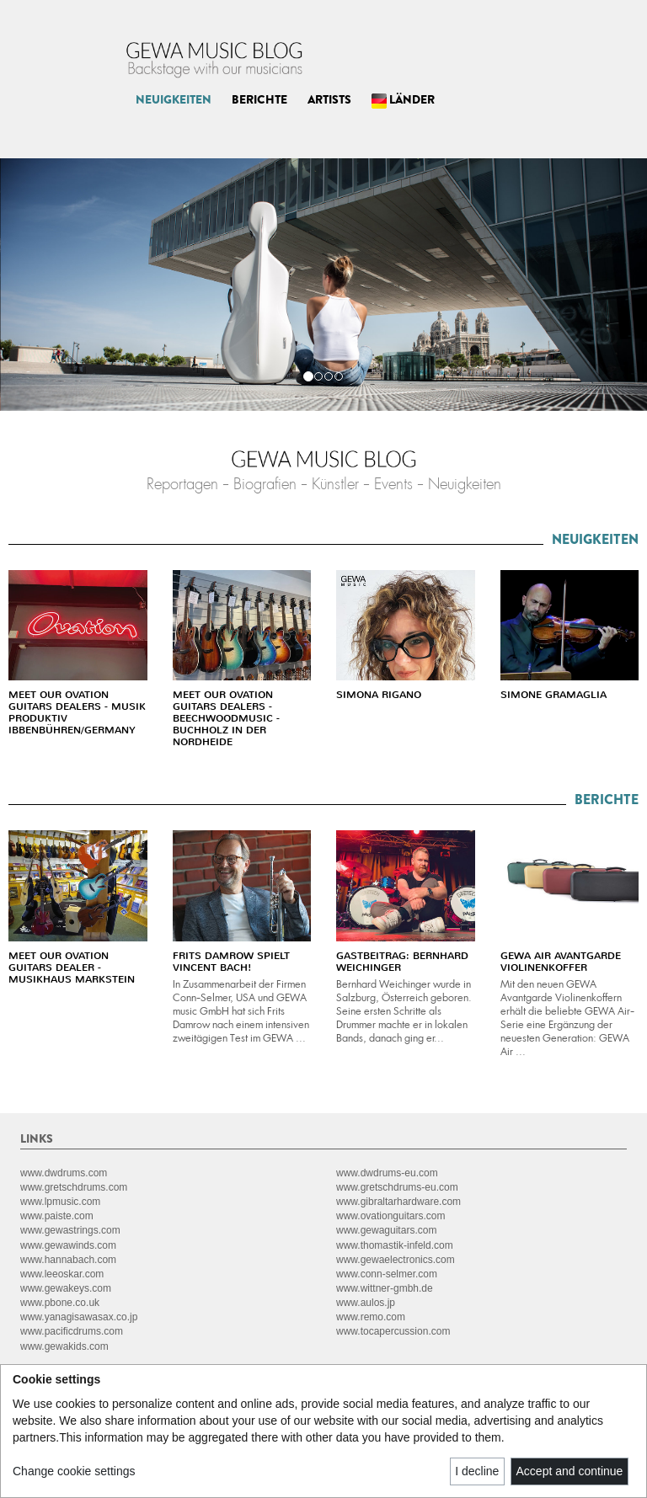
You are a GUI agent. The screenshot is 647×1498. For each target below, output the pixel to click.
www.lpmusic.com (60, 1201)
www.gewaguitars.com (386, 1230)
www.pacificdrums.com (71, 1331)
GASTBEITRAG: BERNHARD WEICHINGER (402, 961)
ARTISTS (329, 99)
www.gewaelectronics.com (395, 1260)
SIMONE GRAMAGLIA (553, 694)
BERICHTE (259, 99)
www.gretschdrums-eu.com (397, 1187)
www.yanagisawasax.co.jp (78, 1317)
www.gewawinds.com (68, 1245)
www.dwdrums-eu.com (387, 1173)
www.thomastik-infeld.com (394, 1245)
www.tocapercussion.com (393, 1331)
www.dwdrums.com (63, 1173)
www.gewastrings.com (70, 1230)
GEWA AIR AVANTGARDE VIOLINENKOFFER (560, 961)
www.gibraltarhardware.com (398, 1201)
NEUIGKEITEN (173, 99)
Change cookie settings (74, 1471)
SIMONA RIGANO (378, 694)
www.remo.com (370, 1317)
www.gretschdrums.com (73, 1187)
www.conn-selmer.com (386, 1274)
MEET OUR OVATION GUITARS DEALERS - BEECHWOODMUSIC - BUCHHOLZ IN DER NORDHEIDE (226, 718)
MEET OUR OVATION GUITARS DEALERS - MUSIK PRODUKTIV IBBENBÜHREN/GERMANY (77, 712)
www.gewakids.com (64, 1346)
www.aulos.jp (365, 1303)
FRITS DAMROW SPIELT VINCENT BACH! (231, 961)
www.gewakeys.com (65, 1288)
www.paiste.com (57, 1216)
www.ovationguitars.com (390, 1216)
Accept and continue (569, 1471)
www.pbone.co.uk (59, 1303)
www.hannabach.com (68, 1260)
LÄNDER (403, 100)
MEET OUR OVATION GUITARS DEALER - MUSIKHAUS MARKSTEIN (71, 967)
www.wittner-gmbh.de (384, 1288)
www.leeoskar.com (62, 1274)
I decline (477, 1471)
